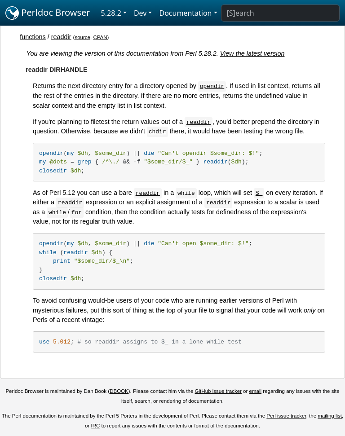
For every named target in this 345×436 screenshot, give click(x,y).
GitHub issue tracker (218, 391)
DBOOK (119, 391)
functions (33, 36)
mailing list (330, 415)
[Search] (280, 13)
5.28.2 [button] (111, 13)
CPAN (100, 37)
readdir (61, 36)
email (255, 391)
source (82, 37)
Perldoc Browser (47, 13)
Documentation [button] (185, 13)
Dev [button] (140, 13)
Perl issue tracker (286, 415)
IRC (95, 425)
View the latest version (252, 53)
